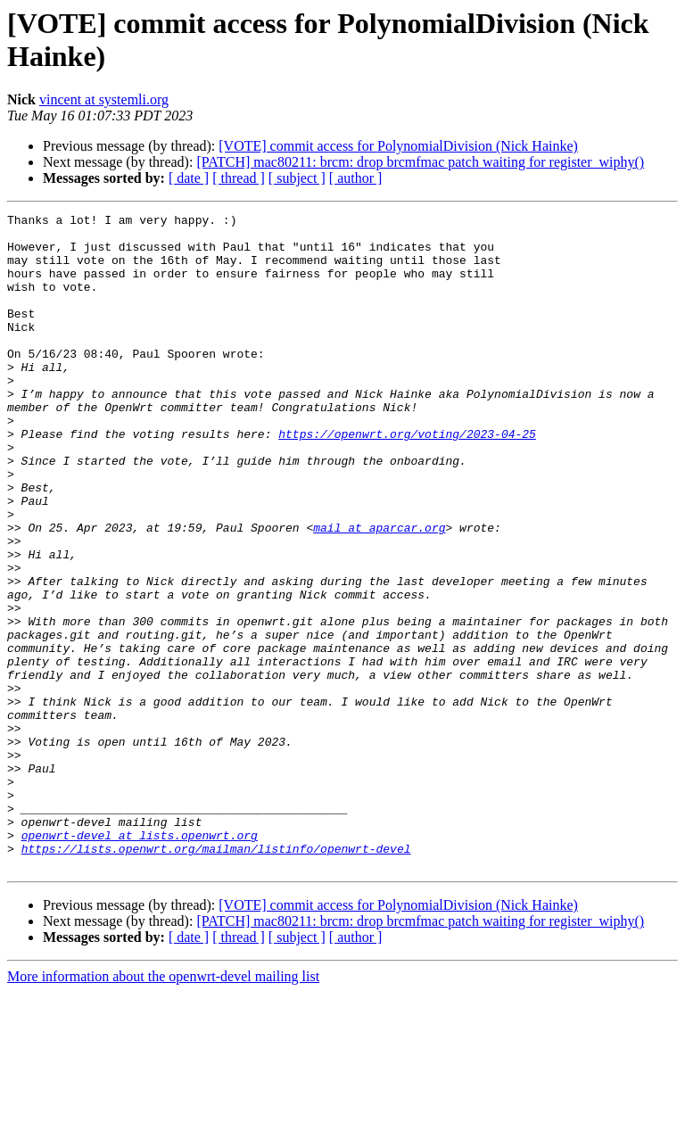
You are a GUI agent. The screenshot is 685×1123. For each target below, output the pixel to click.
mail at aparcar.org (379, 591)
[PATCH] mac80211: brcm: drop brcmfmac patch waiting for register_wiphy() (420, 161)
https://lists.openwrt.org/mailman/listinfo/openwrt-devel (216, 977)
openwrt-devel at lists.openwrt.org (139, 961)
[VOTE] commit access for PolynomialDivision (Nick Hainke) (398, 145)
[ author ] (356, 178)
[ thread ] (238, 178)
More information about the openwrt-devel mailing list (163, 1107)
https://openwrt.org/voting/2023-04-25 (407, 479)
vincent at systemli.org (104, 99)
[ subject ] (297, 178)
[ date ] (189, 178)
